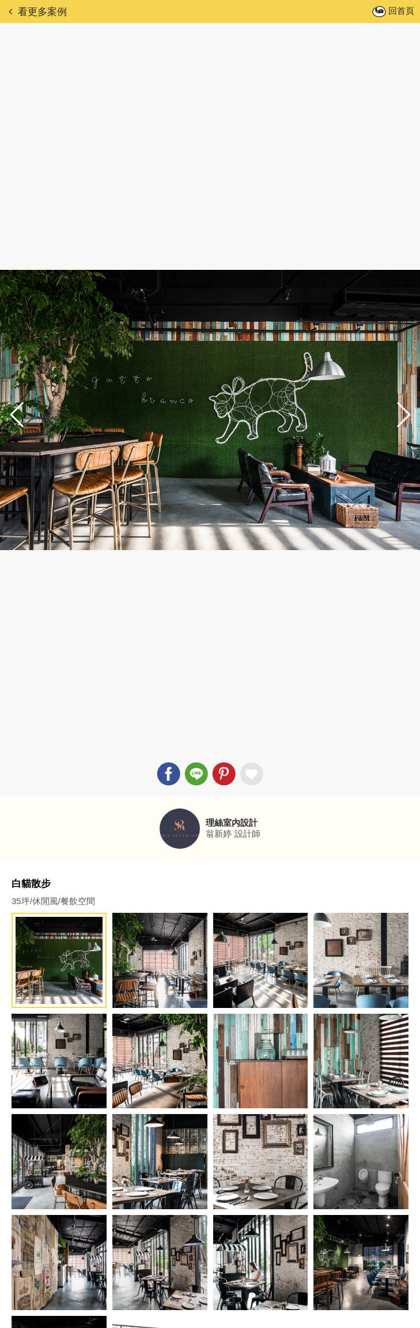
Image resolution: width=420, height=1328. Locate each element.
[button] (402, 415)
